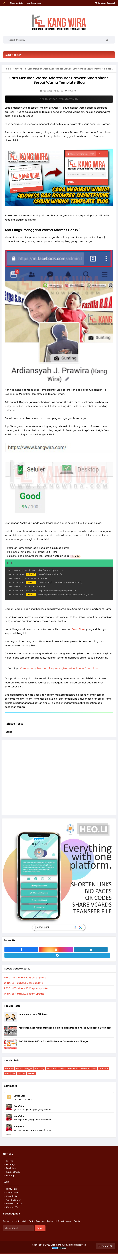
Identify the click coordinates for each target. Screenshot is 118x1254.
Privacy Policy (13, 1171)
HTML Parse (12, 1188)
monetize (85, 1068)
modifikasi (72, 1068)
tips (7, 1073)
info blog (39, 1068)
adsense (9, 1068)
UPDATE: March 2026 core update (23, 982)
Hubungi (10, 1164)
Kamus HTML (13, 1207)
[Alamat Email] (18, 1228)
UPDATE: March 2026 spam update (24, 993)
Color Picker (79, 629)
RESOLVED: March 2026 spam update (25, 988)
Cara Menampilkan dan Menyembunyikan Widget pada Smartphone (59, 667)
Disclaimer (11, 1168)
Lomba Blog (19, 1095)
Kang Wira (19, 1106)
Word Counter (13, 1199)
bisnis (19, 1068)
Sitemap (10, 1175)
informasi (51, 1068)
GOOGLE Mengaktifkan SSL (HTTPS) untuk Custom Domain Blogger (53, 1041)
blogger (28, 1068)
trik (13, 1073)
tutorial (60, 91)
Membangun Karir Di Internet (34, 1014)
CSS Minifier (12, 1192)
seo (94, 1068)
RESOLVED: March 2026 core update (25, 977)
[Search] (107, 40)
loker (62, 1068)
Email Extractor (14, 1203)
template (103, 1068)
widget (31, 1073)
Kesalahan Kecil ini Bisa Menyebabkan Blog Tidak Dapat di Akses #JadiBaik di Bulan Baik (65, 1027)
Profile (9, 1160)
